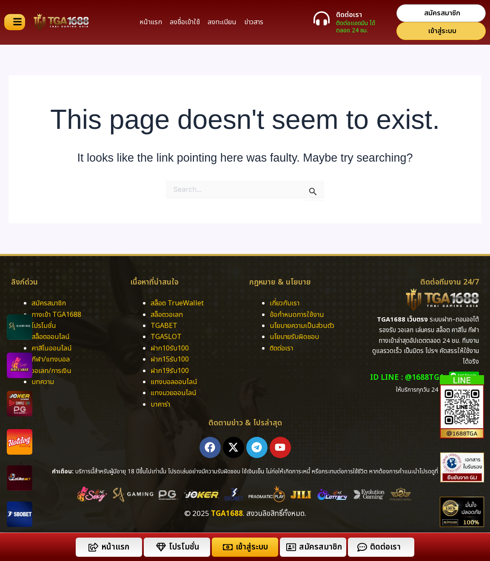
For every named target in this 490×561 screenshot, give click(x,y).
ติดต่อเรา (349, 15)
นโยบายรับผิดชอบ (294, 337)
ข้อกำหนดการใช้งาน (297, 315)
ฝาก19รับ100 (170, 371)
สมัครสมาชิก (48, 303)
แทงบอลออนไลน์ (174, 382)
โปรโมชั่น (43, 326)
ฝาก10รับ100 (170, 348)
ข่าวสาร (253, 22)
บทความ (42, 382)
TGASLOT (166, 337)
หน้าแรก (151, 22)
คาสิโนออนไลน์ (51, 348)
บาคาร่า (161, 404)
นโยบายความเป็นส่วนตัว (302, 326)
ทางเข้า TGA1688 (56, 315)
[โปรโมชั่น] (161, 547)
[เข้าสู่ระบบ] (228, 547)
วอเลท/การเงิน (51, 371)
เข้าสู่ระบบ (252, 547)
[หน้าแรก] (93, 547)
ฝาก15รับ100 (170, 359)
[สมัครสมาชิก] (291, 547)
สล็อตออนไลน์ (50, 337)
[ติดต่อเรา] (321, 18)
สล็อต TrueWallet (177, 303)
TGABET (164, 326)
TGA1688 (227, 513)
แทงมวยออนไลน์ (174, 393)
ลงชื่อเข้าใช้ (185, 22)
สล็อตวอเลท (167, 315)
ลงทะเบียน (222, 22)
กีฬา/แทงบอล (50, 359)
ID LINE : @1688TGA (407, 377)
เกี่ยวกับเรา (284, 303)
